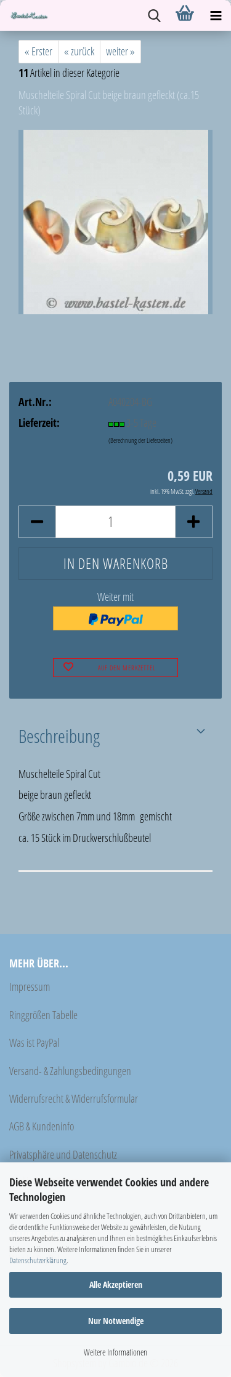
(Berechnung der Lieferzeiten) (140, 440)
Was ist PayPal (34, 1042)
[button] (36, 522)
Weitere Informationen (115, 1352)
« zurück (79, 51)
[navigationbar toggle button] (215, 15)
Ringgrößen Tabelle (43, 1014)
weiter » (120, 51)
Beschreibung (59, 735)
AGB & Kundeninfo (41, 1126)
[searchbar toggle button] (154, 15)
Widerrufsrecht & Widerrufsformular (73, 1098)
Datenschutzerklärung (38, 1260)
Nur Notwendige (116, 1321)
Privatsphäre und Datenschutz (63, 1154)
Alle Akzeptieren (115, 1284)
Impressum (29, 986)
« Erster (38, 51)
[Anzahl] (115, 522)
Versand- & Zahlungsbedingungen (70, 1070)
